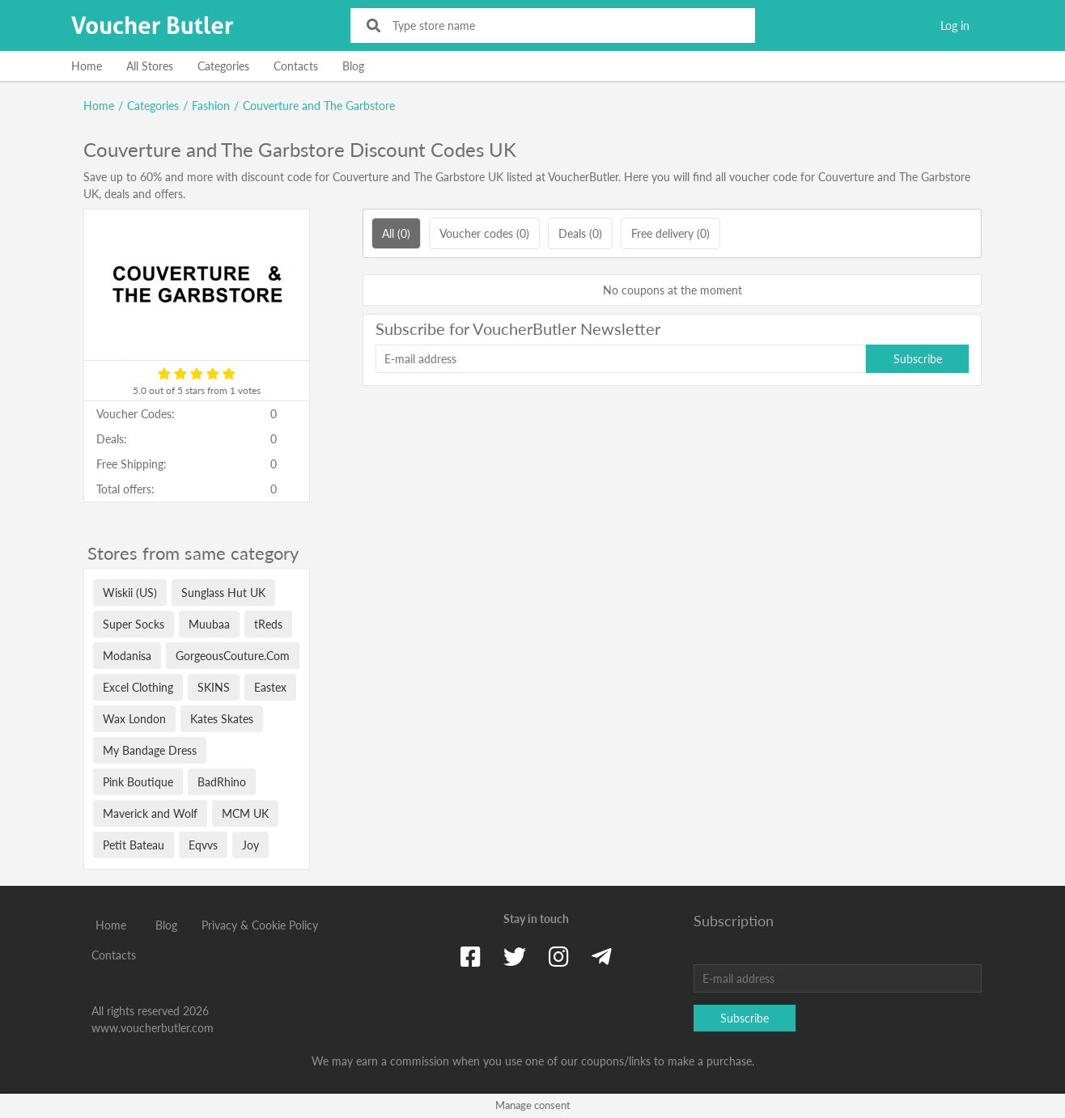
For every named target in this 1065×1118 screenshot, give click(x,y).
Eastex (270, 687)
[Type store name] (563, 25)
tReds (268, 624)
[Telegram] (602, 956)
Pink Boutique (138, 782)
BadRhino (221, 782)
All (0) (396, 233)
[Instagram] (559, 956)
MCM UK (245, 813)
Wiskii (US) (130, 592)
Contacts (296, 66)
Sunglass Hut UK (223, 592)
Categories (223, 66)
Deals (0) (580, 233)
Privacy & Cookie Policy (260, 925)
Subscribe (917, 359)
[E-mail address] (621, 359)
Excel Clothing (138, 687)
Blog (353, 66)
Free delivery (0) (670, 233)
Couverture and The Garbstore (319, 105)
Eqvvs (203, 845)
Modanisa (127, 656)
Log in (955, 25)
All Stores (149, 66)
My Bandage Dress (150, 750)
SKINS (213, 687)
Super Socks (133, 624)
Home (86, 66)
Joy (250, 845)
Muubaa (209, 624)
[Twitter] (514, 956)
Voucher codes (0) (484, 233)
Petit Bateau (133, 845)
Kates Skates (221, 719)
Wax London (134, 719)
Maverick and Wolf (150, 813)
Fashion (211, 105)
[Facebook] (470, 956)
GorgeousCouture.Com (233, 656)
